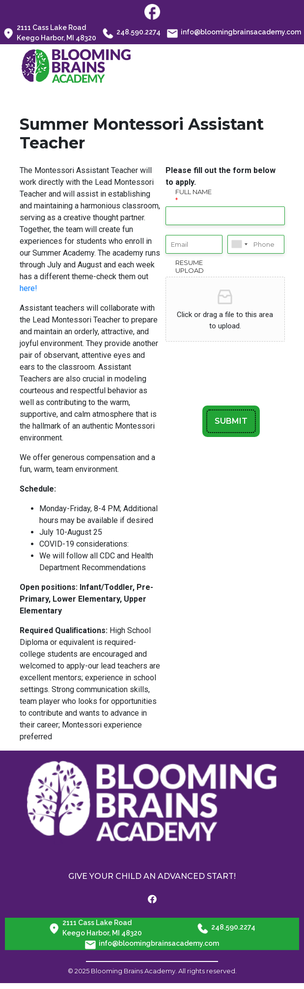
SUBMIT (231, 421)
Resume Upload (189, 267)
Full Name (193, 196)
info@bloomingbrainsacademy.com (234, 33)
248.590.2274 (132, 33)
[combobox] (239, 244)
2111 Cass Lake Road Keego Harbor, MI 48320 (49, 33)
